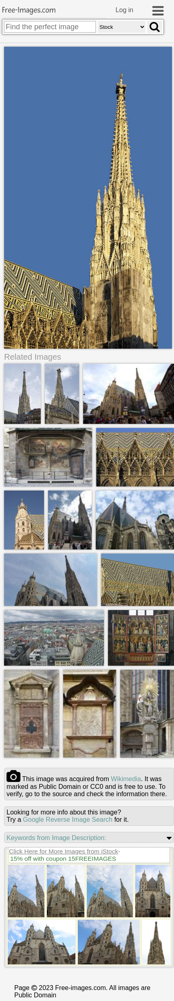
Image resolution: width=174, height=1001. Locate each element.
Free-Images (29, 10)
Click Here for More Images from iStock (63, 852)
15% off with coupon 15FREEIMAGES (63, 859)
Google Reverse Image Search (67, 820)
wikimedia (126, 779)
